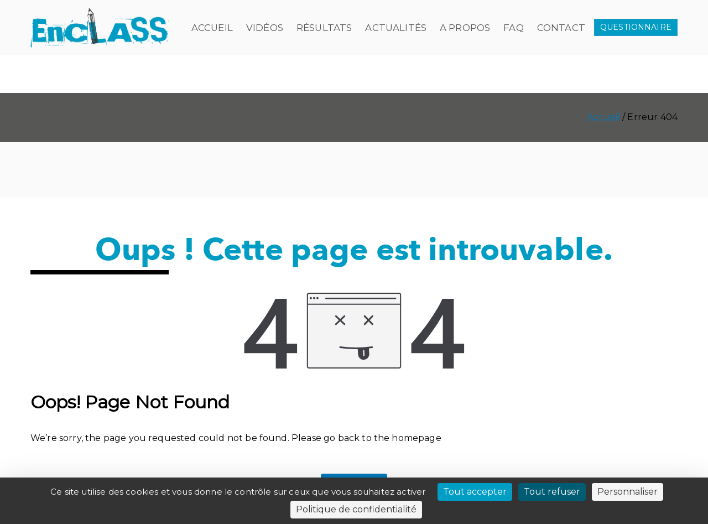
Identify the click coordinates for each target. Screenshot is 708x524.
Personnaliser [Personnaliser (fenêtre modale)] (627, 491)
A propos (465, 27)
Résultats (324, 27)
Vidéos (264, 27)
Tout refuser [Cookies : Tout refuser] (552, 491)
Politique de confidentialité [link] (356, 509)
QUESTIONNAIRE (635, 27)
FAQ (513, 27)
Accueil (212, 27)
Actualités (395, 27)
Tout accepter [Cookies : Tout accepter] (475, 491)
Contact (561, 27)
